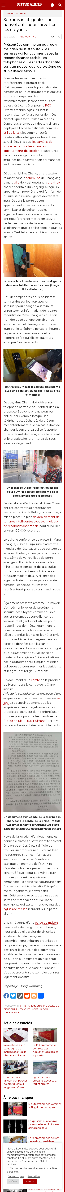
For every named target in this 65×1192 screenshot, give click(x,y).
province (54, 182)
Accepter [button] (30, 1181)
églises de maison (15, 909)
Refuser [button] (13, 1181)
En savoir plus (16, 1176)
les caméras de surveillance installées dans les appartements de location (28, 146)
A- (59, 36)
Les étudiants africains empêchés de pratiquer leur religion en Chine (15, 1082)
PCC (48, 105)
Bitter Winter (29, 5)
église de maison (46, 922)
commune (33, 178)
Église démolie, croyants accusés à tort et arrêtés (45, 1081)
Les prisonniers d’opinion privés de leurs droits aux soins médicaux (43, 1124)
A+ (52, 36)
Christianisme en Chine (33, 1005)
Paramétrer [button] (34, 1176)
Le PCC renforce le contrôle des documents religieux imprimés (45, 1050)
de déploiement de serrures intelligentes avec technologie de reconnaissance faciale (31, 521)
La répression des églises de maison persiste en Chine (43, 1141)
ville (16, 182)
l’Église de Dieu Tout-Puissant (24, 721)
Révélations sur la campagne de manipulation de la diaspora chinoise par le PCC (15, 1050)
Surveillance (11, 1012)
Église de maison (37, 1009)
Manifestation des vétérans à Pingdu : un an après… (44, 1105)
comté (35, 680)
